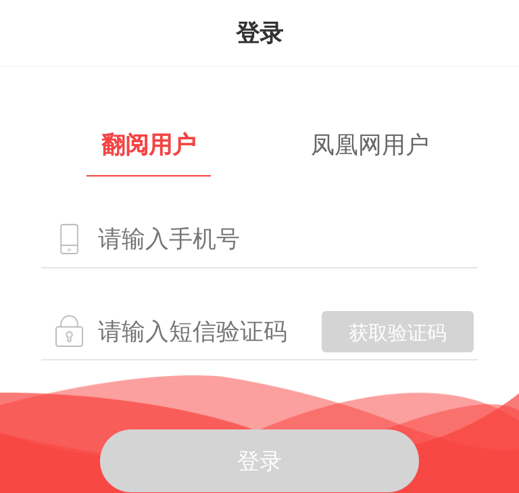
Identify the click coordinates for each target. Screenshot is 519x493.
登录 (259, 460)
